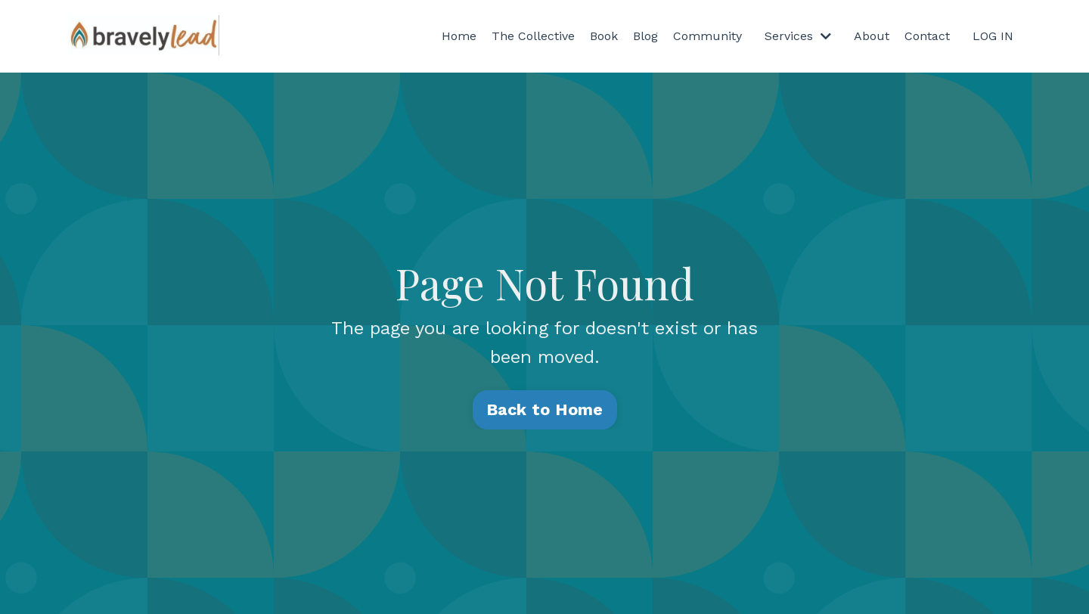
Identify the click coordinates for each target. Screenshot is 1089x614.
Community (707, 36)
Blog (645, 36)
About (871, 36)
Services (798, 36)
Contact (927, 36)
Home (459, 36)
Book (604, 36)
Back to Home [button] (544, 409)
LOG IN (993, 36)
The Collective (533, 36)
